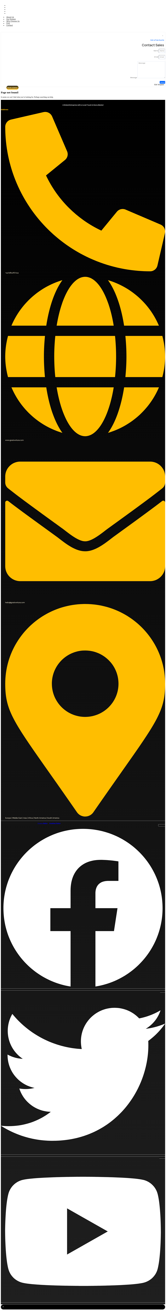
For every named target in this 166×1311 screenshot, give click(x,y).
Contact (10, 14)
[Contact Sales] (157, 31)
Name (156, 51)
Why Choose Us (13, 10)
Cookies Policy (54, 824)
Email (156, 57)
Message (133, 78)
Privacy (42, 824)
